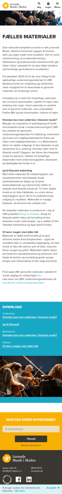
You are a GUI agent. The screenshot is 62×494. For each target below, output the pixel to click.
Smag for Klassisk (29, 214)
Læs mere (19, 490)
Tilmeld (31, 439)
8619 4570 (36, 468)
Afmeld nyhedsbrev (31, 445)
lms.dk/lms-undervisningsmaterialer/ (23, 283)
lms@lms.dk (37, 471)
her (39, 141)
